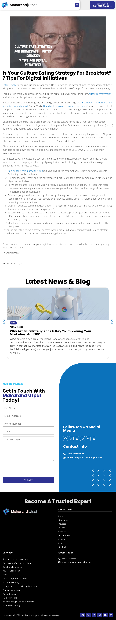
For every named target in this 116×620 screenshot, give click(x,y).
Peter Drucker (10, 84)
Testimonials (64, 535)
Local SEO (7, 574)
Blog (60, 543)
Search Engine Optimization (15, 578)
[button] (77, 5)
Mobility (100, 102)
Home (61, 516)
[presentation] (22, 469)
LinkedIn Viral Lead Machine (15, 559)
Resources (63, 531)
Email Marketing (10, 598)
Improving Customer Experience (70, 106)
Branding (48, 106)
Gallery (61, 539)
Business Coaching (11, 605)
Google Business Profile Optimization (20, 586)
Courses (62, 524)
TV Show (62, 527)
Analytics (19, 106)
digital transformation (100, 93)
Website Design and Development (18, 601)
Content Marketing (11, 590)
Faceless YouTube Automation (17, 563)
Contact (62, 547)
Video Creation (9, 594)
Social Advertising (11, 582)
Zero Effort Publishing (12, 567)
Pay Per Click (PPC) (11, 571)
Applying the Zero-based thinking (25, 170)
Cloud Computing (86, 102)
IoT (26, 106)
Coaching (63, 520)
